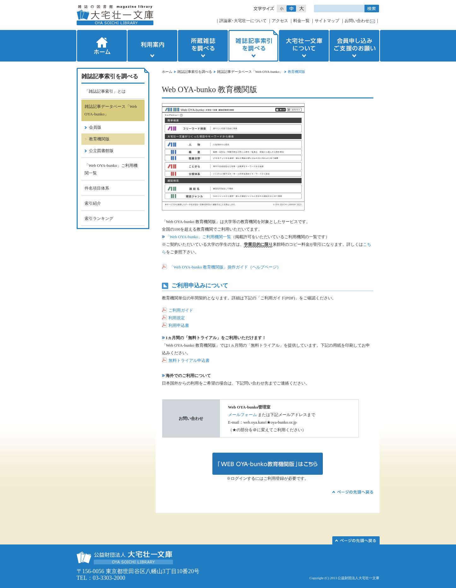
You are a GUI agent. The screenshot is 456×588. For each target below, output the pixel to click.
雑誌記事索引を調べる (253, 46)
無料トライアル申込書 (186, 360)
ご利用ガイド (181, 310)
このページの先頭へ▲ (356, 540)
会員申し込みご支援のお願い (355, 46)
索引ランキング (99, 218)
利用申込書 (175, 325)
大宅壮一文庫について (304, 46)
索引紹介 (93, 203)
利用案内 (152, 46)
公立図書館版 (101, 150)
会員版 (95, 127)
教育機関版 (99, 139)
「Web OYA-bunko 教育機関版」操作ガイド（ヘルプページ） (225, 267)
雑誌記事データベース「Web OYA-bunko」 (250, 72)
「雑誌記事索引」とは (105, 91)
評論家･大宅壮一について (243, 20)
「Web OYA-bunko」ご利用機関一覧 (196, 236)
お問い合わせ (357, 20)
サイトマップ (327, 20)
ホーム (101, 46)
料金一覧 (301, 20)
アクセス (280, 20)
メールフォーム (242, 414)
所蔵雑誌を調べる (203, 46)
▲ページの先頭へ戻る (352, 492)
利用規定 (173, 317)
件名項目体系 (97, 188)
